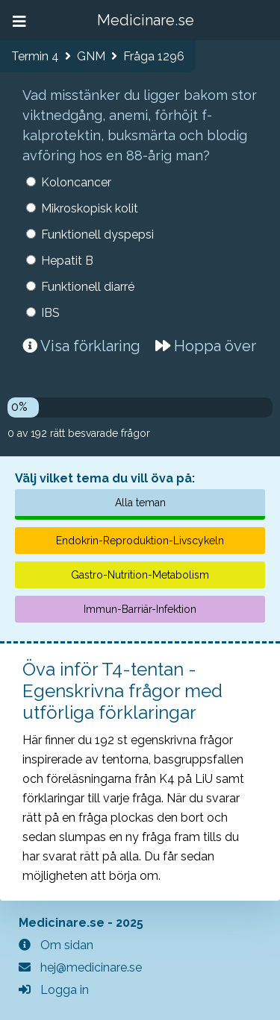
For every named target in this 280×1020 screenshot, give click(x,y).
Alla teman (140, 503)
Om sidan (56, 945)
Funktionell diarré (87, 287)
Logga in (54, 990)
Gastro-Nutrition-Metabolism (140, 575)
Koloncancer (76, 182)
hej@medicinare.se (80, 967)
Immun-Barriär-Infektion (140, 609)
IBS (50, 313)
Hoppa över (205, 346)
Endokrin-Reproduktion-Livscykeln (140, 541)
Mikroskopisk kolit (89, 208)
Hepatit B (67, 261)
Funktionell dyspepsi (97, 234)
